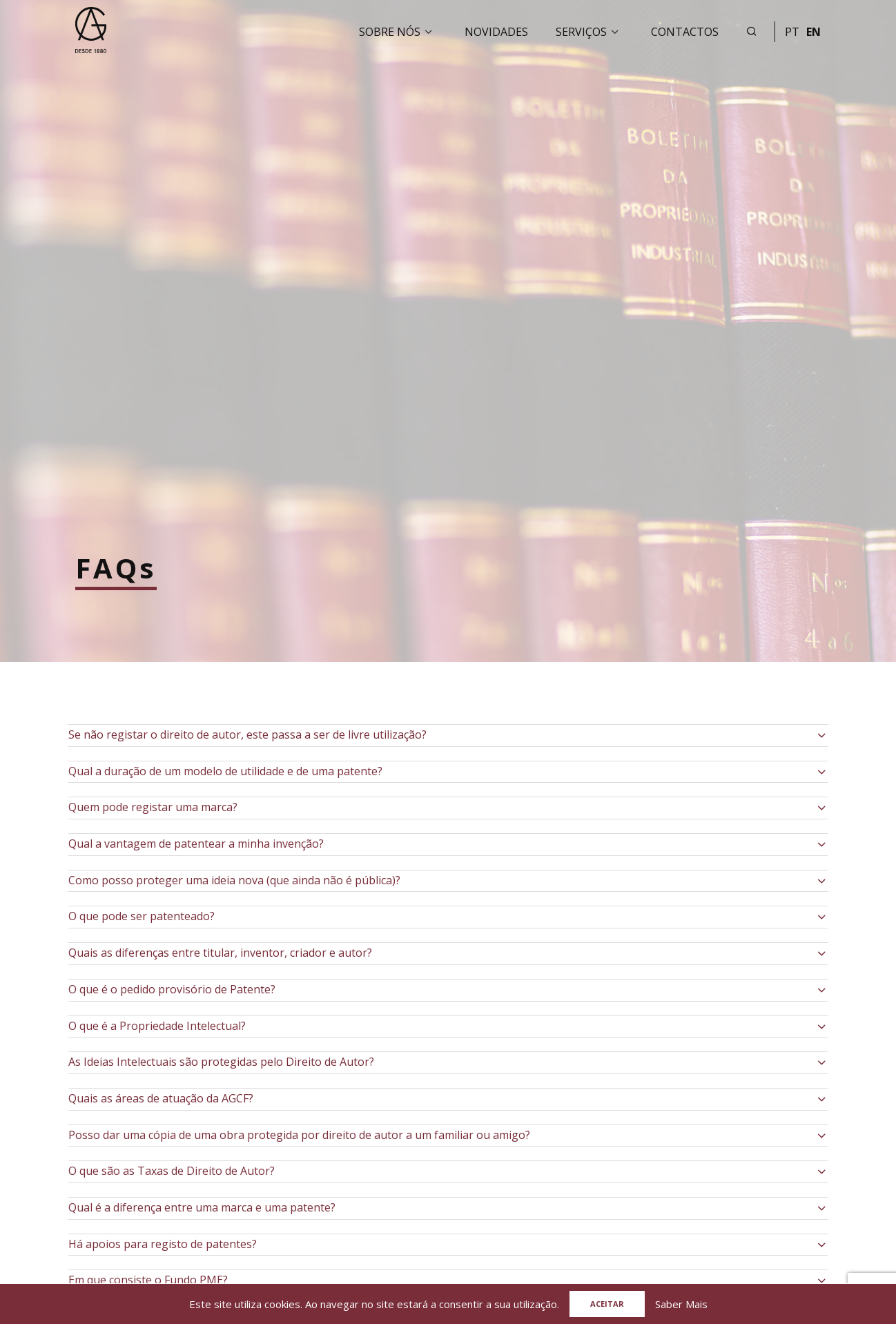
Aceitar (607, 1303)
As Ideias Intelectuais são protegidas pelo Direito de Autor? (221, 1061)
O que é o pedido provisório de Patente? (171, 989)
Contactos (685, 31)
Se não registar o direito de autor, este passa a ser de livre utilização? (247, 734)
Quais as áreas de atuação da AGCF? (160, 1098)
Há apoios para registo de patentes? (162, 1244)
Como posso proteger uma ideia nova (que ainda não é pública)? (234, 880)
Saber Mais (681, 1304)
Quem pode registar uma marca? (152, 807)
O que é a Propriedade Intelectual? (157, 1025)
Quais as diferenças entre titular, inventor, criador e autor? (220, 952)
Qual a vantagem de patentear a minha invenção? (196, 843)
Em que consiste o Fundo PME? (148, 1279)
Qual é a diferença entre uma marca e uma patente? (201, 1207)
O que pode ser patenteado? (141, 916)
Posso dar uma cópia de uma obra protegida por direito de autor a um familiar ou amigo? (299, 1134)
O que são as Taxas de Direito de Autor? (171, 1170)
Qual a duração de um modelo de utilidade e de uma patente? (225, 771)
